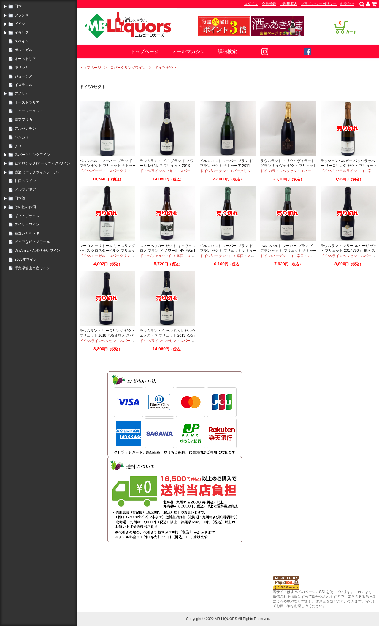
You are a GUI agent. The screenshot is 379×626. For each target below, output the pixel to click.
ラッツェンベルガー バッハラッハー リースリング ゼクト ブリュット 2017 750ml (349, 165)
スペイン (22, 41)
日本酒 (20, 198)
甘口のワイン (25, 181)
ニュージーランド (29, 111)
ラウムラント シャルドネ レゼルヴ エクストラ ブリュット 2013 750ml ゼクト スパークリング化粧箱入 (168, 335)
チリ (18, 146)
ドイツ (20, 24)
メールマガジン (188, 51)
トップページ (144, 51)
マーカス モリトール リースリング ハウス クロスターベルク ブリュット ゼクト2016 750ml (107, 250)
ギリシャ (22, 67)
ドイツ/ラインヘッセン (158, 171)
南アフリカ (23, 120)
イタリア (22, 33)
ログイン (251, 4)
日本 (18, 6)
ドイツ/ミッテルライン (339, 171)
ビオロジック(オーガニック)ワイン (42, 163)
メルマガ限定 (25, 190)
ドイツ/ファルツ (153, 256)
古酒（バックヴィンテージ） (38, 172)
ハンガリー (23, 137)
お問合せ (347, 4)
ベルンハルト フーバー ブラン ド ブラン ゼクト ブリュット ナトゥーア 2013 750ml (288, 250)
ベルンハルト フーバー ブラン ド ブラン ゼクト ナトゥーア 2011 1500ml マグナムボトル (226, 165)
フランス (22, 15)
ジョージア (23, 76)
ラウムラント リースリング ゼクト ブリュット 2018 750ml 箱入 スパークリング (107, 335)
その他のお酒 (25, 207)
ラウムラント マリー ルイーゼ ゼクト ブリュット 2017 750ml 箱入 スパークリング (349, 250)
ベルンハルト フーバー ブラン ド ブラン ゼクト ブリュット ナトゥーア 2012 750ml (228, 250)
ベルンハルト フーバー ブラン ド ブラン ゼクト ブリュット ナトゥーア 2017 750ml (108, 165)
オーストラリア (27, 102)
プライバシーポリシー (319, 4)
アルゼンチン (25, 128)
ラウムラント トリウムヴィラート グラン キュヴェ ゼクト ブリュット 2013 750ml (288, 165)
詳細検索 (227, 51)
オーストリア (25, 59)
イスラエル (23, 85)
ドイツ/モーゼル (92, 256)
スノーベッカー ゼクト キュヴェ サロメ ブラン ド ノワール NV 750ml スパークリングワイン (168, 250)
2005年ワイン (26, 259)
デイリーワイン (27, 224)
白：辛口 (368, 171)
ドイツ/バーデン (92, 171)
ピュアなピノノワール (32, 242)
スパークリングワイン (32, 155)
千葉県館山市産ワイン (32, 268)
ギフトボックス (27, 216)
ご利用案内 (288, 4)
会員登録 (269, 4)
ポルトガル (23, 50)
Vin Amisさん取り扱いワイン (37, 250)
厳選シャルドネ (27, 233)
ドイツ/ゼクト (166, 68)
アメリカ (22, 93)
